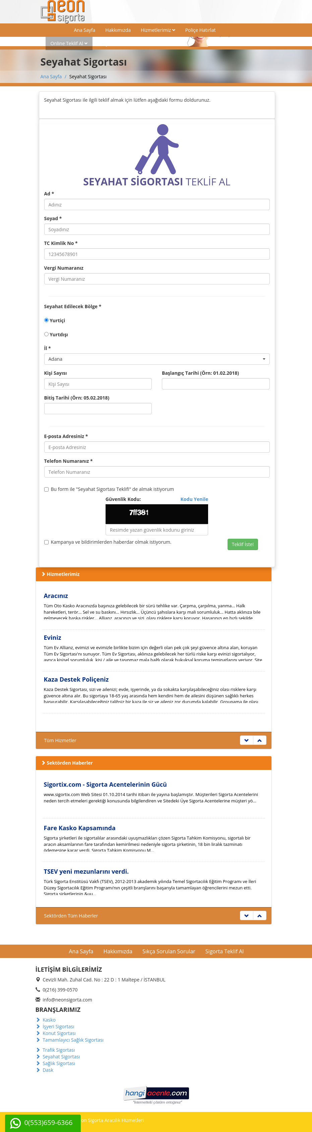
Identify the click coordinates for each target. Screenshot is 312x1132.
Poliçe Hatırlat (200, 30)
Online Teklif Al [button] (69, 43)
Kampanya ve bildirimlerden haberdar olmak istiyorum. (108, 542)
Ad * (49, 193)
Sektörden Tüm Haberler (71, 915)
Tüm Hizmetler (60, 740)
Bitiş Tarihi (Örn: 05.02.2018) (77, 398)
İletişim (105, 43)
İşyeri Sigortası (55, 1026)
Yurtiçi (54, 320)
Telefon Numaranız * (68, 461)
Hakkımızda (118, 30)
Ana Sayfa (85, 30)
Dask (45, 1070)
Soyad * (53, 218)
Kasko (46, 1020)
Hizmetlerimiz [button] (158, 30)
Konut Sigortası (56, 1033)
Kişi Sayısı (55, 373)
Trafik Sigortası (55, 1050)
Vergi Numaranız (63, 268)
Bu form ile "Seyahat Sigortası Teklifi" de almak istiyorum (109, 489)
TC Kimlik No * (61, 243)
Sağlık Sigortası (55, 1063)
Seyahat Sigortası (58, 1056)
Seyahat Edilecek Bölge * (73, 306)
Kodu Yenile (194, 499)
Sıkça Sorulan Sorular (168, 951)
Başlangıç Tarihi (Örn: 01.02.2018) (200, 373)
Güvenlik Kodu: (157, 499)
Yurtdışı (56, 334)
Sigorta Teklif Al (224, 951)
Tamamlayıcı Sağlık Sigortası (70, 1040)
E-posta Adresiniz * (66, 436)
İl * (47, 348)
